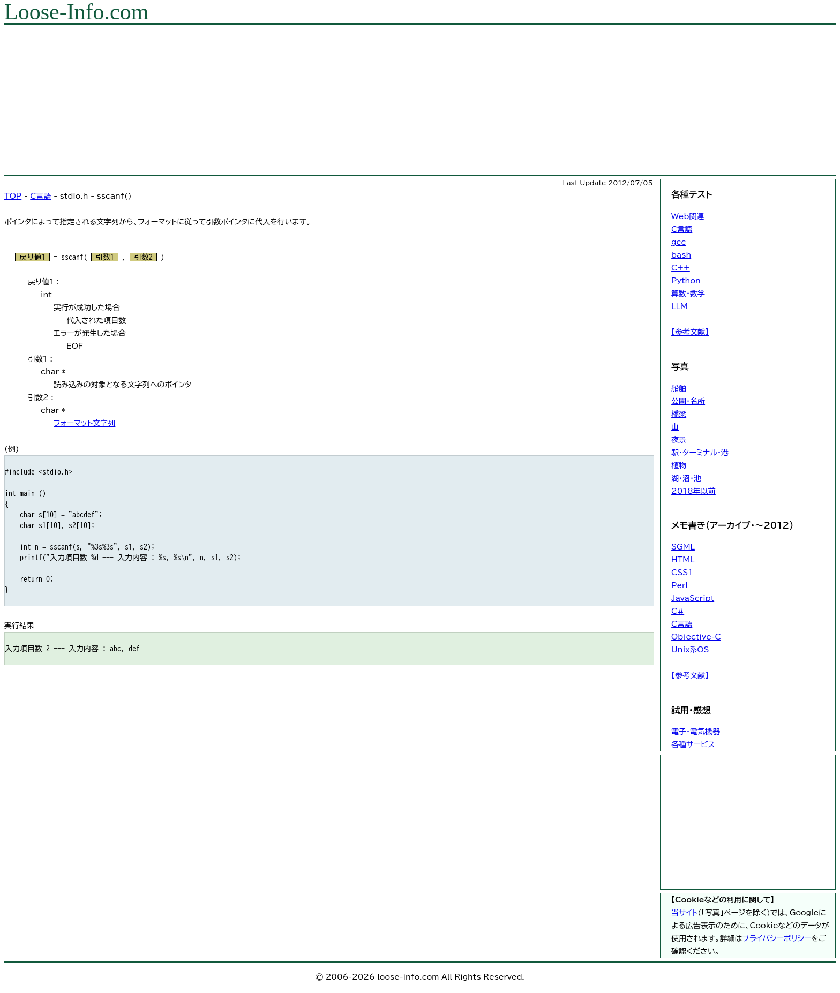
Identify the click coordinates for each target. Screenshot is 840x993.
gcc (678, 242)
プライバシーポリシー (776, 938)
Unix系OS (690, 649)
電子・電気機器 (695, 731)
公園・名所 (688, 401)
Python (686, 280)
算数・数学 (688, 293)
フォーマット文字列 (84, 423)
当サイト (684, 912)
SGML (683, 547)
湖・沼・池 (686, 478)
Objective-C (696, 637)
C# (677, 611)
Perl (679, 585)
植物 (678, 465)
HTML (682, 559)
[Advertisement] (325, 100)
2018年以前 (693, 491)
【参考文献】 (690, 332)
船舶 (678, 388)
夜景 (678, 439)
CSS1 (682, 572)
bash (681, 255)
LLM (679, 306)
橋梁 (678, 414)
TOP (12, 196)
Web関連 (687, 216)
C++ (680, 268)
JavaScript (692, 598)
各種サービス (693, 744)
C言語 (40, 196)
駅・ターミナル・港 (700, 452)
